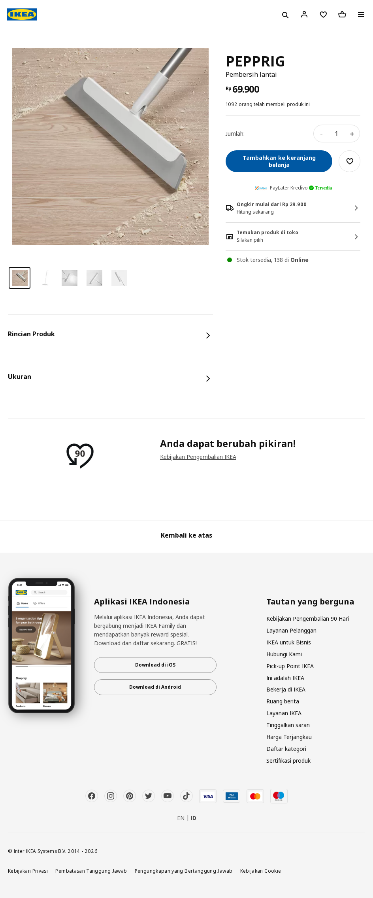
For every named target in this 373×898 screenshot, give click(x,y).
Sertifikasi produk (288, 760)
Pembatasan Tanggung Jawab (91, 871)
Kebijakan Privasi (28, 871)
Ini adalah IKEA (285, 678)
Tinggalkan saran (288, 725)
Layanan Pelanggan (291, 630)
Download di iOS (155, 664)
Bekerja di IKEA (285, 689)
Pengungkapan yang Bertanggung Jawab (184, 871)
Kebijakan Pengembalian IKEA (198, 456)
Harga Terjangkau (289, 737)
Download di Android (155, 687)
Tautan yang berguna (310, 601)
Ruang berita (282, 701)
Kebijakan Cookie (260, 871)
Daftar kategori (286, 748)
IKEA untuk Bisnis (288, 642)
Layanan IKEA (283, 713)
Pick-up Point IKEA (290, 666)
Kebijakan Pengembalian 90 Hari (307, 618)
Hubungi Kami (284, 654)
